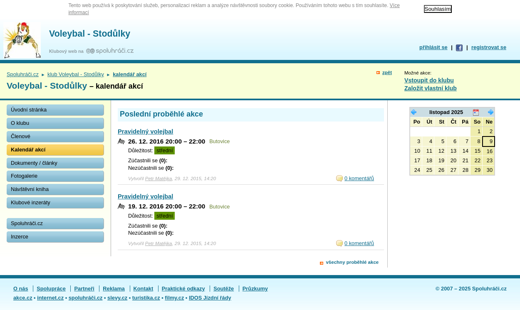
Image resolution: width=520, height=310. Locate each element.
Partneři (84, 288)
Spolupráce (51, 288)
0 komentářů (359, 178)
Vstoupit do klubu (429, 80)
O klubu (20, 123)
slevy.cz (117, 298)
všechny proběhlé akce (352, 262)
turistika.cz (146, 298)
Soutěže (223, 288)
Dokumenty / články (34, 163)
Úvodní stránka (29, 110)
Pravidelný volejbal (145, 131)
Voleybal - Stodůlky (89, 34)
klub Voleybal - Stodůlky (75, 74)
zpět (387, 72)
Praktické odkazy (183, 288)
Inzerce (19, 236)
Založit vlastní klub (430, 88)
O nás (20, 288)
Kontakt (144, 288)
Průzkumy (255, 288)
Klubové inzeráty (30, 202)
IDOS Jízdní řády (210, 298)
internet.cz (50, 298)
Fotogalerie (24, 176)
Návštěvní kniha (30, 189)
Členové (20, 136)
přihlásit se (433, 47)
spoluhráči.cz (86, 298)
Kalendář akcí (28, 149)
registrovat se (488, 47)
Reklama (114, 288)
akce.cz (22, 298)
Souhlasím (438, 9)
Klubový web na (67, 51)
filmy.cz (174, 298)
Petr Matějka (158, 178)
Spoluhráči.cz (23, 74)
